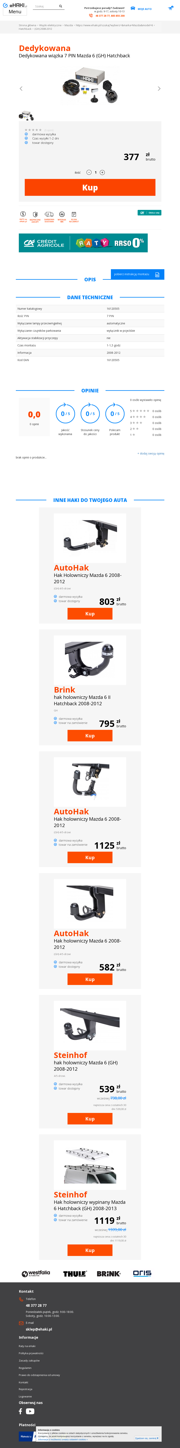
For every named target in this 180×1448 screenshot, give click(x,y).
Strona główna (27, 25)
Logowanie (25, 1396)
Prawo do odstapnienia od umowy (39, 1375)
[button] (21, 89)
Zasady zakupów (29, 1360)
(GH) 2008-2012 (43, 29)
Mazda (69, 25)
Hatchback (25, 29)
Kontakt (23, 1382)
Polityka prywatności (31, 1353)
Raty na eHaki (27, 1346)
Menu (15, 11)
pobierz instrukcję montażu (136, 274)
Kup (90, 187)
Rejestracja (25, 1389)
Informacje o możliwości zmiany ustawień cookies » (63, 1439)
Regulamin (25, 1368)
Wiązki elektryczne (50, 25)
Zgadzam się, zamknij (146, 1438)
